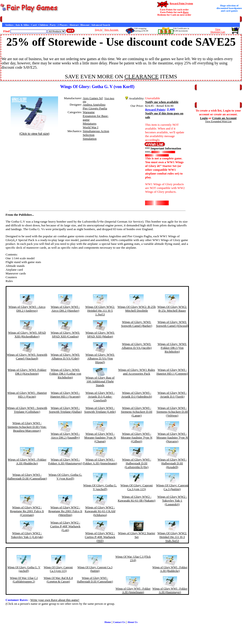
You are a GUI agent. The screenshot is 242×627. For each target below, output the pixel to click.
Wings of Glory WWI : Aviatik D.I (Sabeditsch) (136, 394)
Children (43, 25)
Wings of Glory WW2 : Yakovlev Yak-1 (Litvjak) (27, 535)
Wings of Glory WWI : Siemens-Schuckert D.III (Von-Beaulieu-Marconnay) (27, 426)
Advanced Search (100, 25)
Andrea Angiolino (94, 104)
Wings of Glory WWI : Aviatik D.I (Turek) (172, 394)
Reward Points (155, 109)
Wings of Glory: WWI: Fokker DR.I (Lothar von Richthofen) (65, 373)
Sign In (98, 29)
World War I (90, 127)
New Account (111, 29)
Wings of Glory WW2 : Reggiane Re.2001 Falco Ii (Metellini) (65, 511)
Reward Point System (181, 3)
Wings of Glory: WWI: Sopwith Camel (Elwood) (172, 323)
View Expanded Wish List (218, 121)
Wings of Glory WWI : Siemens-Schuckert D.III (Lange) (136, 411)
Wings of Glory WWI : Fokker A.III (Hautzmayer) (65, 461)
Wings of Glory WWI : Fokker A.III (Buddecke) (27, 461)
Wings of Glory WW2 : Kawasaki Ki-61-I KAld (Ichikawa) (100, 511)
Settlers (9, 25)
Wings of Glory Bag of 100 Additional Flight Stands (100, 381)
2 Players (63, 25)
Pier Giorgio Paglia (95, 108)
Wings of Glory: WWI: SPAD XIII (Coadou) (65, 334)
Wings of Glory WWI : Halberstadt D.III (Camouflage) (27, 476)
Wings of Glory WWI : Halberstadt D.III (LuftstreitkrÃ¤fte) (136, 463)
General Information (66, 19)
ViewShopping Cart (217, 30)
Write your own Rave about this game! (54, 600)
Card (34, 25)
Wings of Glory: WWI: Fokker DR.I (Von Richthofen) (172, 347)
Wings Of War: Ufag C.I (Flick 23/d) (133, 558)
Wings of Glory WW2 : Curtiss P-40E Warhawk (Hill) (100, 536)
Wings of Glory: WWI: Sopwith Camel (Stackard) (27, 356)
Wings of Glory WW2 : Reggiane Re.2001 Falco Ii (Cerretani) (27, 511)
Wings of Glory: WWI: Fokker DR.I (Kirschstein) (27, 371)
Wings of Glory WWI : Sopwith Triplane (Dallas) (65, 409)
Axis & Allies (22, 25)
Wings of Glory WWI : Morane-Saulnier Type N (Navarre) (172, 437)
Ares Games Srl (93, 98)
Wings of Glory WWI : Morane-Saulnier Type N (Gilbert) (136, 437)
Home (5, 19)
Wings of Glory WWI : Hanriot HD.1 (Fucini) (27, 394)
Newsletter (130, 19)
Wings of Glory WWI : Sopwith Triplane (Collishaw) (27, 409)
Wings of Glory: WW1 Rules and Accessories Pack (136, 371)
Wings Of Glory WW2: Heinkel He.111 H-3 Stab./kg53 (172, 536)
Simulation (90, 138)
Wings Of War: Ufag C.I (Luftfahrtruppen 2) (24, 579)
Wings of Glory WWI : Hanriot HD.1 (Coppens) (172, 371)
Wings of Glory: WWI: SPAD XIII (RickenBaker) (27, 334)
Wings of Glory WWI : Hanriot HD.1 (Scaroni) (65, 394)
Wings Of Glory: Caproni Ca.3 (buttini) (172, 487)
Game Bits (117, 19)
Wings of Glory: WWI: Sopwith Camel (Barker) (136, 323)
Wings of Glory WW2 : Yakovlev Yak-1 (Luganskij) (172, 500)
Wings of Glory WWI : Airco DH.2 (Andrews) (27, 308)
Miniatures (89, 123)
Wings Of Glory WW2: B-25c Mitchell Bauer (172, 308)
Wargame (89, 112)
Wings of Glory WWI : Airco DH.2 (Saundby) (65, 435)
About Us (132, 622)
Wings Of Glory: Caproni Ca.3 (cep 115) (136, 487)
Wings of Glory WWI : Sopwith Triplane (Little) (100, 409)
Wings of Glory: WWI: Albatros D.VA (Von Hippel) (99, 358)
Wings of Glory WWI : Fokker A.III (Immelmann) (100, 461)
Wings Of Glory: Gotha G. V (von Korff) (65, 476)
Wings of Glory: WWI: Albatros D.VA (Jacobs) (137, 345)
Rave (185, 12)
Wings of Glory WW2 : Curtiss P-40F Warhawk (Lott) (65, 526)
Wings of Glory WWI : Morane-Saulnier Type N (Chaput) (100, 437)
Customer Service (29, 19)
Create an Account (224, 118)
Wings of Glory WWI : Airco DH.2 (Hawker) (65, 308)
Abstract (74, 25)
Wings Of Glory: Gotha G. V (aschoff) (100, 487)
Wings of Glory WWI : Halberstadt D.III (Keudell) (172, 463)
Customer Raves (87, 19)
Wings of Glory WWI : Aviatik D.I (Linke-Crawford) (100, 396)
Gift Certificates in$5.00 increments (181, 29)
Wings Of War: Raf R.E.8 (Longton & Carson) (58, 579)
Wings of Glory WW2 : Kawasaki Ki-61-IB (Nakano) (136, 498)
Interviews (104, 19)
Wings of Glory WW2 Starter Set (136, 535)
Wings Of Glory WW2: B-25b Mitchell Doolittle (136, 308)
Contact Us (47, 19)
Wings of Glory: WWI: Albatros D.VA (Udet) (65, 356)
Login (204, 118)
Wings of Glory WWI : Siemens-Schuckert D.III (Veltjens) (172, 411)
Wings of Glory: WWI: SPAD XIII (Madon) (99, 334)
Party (53, 25)
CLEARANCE (141, 76)
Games (14, 19)
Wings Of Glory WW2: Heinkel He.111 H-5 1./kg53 (100, 310)
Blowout (84, 25)
